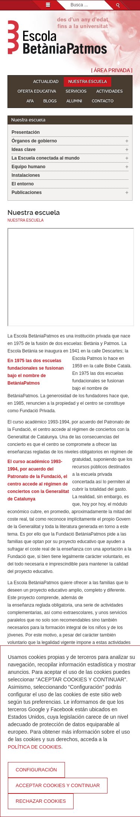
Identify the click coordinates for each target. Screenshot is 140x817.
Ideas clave (23, 149)
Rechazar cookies (41, 801)
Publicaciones (27, 192)
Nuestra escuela (87, 81)
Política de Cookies (34, 747)
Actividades (109, 91)
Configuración (36, 770)
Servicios (76, 91)
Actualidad (46, 81)
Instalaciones (26, 175)
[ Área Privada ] (112, 70)
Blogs (50, 101)
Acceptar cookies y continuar (58, 785)
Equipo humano (29, 166)
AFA (30, 101)
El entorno (23, 183)
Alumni (74, 101)
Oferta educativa (37, 91)
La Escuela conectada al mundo (46, 158)
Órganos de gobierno (34, 141)
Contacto (102, 101)
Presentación (26, 132)
